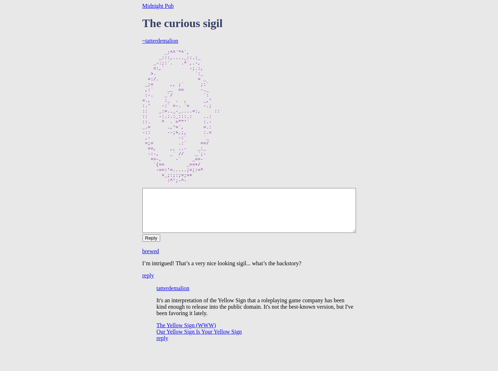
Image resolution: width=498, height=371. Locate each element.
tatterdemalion (173, 315)
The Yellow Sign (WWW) (186, 352)
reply (148, 302)
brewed (150, 278)
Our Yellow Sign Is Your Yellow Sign (199, 358)
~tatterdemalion (160, 41)
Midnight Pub (158, 6)
